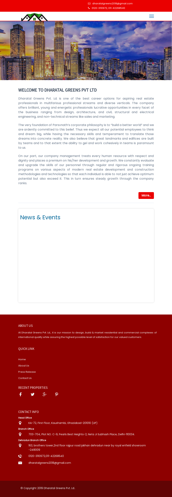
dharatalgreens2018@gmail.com (112, 3)
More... (146, 195)
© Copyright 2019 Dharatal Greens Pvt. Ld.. (48, 488)
